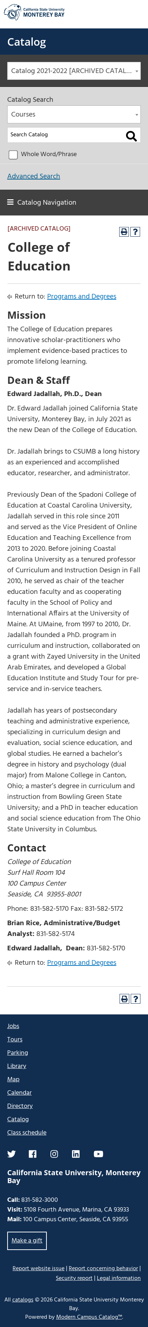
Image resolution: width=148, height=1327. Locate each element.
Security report (74, 1278)
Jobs (13, 1026)
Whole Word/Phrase (49, 154)
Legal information (119, 1278)
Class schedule (26, 1133)
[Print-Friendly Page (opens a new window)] (124, 232)
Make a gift (27, 1241)
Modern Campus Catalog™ (89, 1317)
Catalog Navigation (46, 203)
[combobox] (74, 71)
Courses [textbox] (23, 115)
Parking (17, 1053)
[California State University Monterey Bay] (34, 19)
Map (13, 1079)
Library (16, 1066)
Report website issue (38, 1268)
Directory (20, 1106)
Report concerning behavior (103, 1268)
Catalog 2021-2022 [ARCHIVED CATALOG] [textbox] (74, 71)
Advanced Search (33, 176)
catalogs (22, 1300)
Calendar (19, 1093)
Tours (14, 1040)
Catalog (26, 41)
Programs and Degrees (81, 297)
